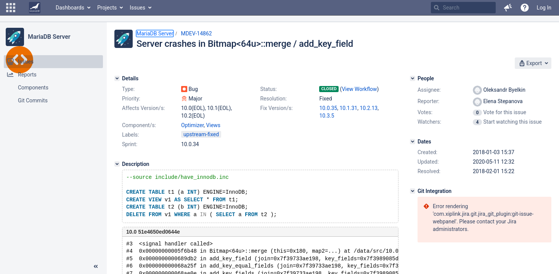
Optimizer (192, 125)
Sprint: (129, 144)
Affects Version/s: (143, 108)
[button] (11, 7)
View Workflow (359, 89)
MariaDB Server (49, 36)
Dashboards (70, 8)
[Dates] (412, 141)
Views (213, 125)
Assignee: (429, 90)
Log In (544, 8)
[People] (412, 78)
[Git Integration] (412, 191)
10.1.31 (348, 108)
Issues (137, 8)
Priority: (131, 99)
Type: (128, 89)
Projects (107, 8)
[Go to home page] (34, 7)
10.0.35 (328, 108)
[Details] (117, 78)
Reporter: (428, 101)
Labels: (130, 135)
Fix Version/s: (276, 108)
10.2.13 (368, 108)
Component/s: (139, 125)
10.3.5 (326, 116)
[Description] (117, 164)
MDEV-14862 (196, 33)
